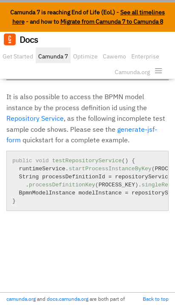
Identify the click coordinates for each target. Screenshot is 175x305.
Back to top (156, 299)
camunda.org (21, 299)
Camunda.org (132, 72)
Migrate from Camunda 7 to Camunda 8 (111, 21)
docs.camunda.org (67, 299)
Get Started (18, 56)
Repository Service (35, 118)
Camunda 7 (53, 56)
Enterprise (145, 56)
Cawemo (114, 56)
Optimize (85, 56)
